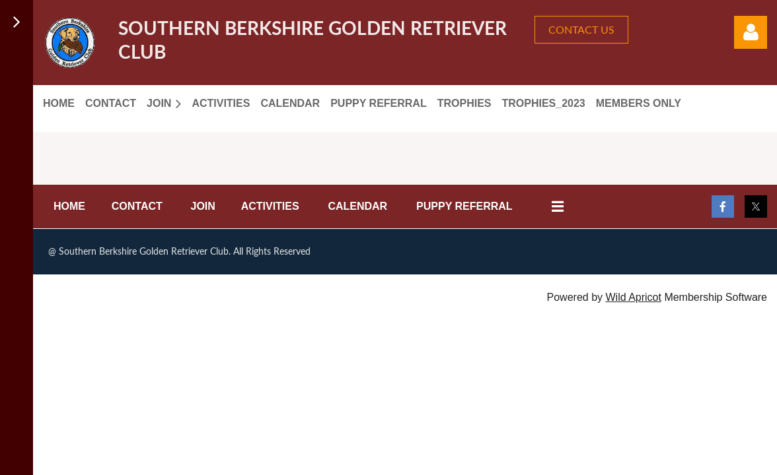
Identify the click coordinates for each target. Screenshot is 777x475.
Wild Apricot (633, 297)
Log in (750, 32)
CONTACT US (581, 29)
